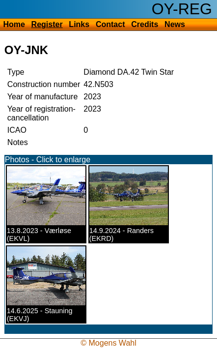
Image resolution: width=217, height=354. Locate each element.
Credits (144, 24)
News (174, 24)
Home (14, 24)
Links (79, 24)
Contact (110, 24)
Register (47, 24)
